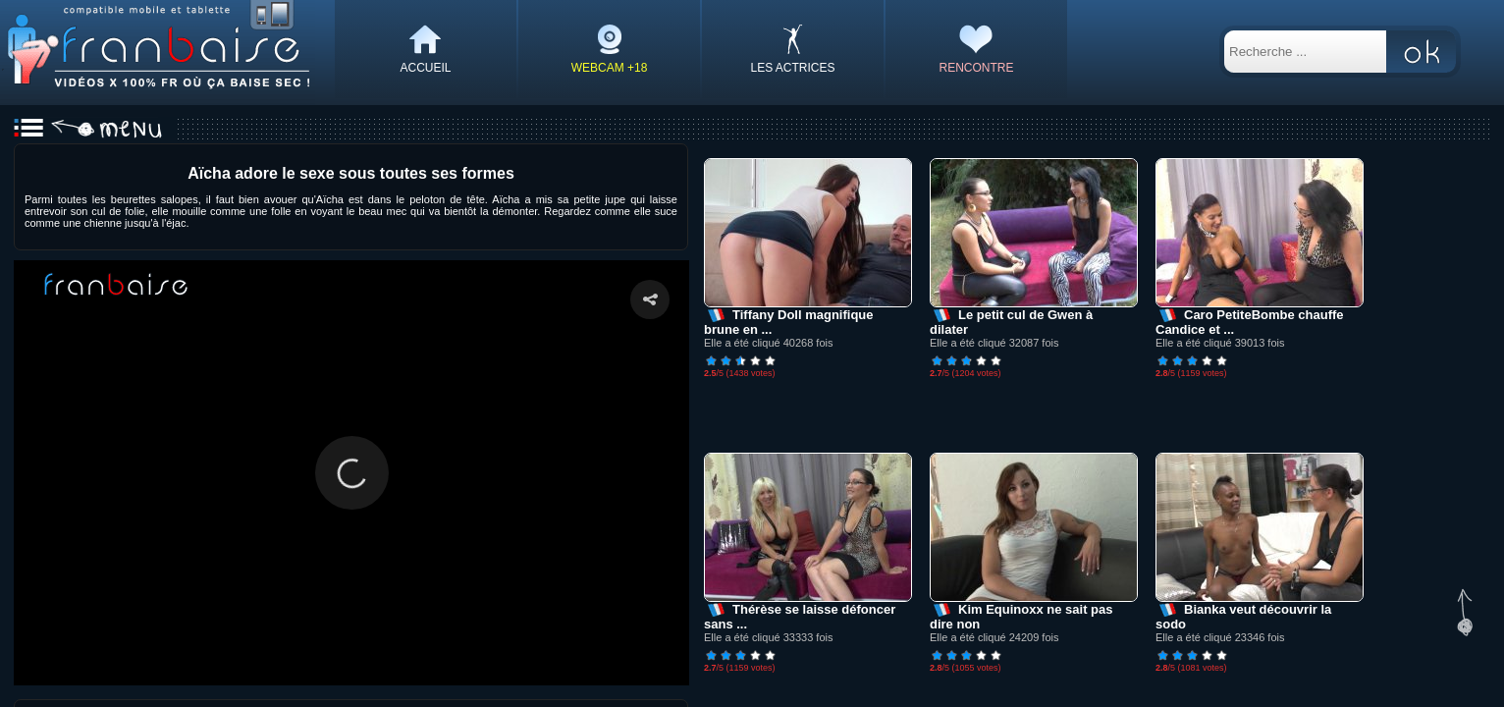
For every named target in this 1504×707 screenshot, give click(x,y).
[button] (352, 473)
